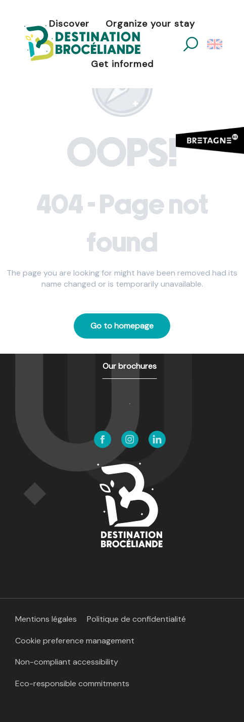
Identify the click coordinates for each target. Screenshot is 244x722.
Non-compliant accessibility (66, 662)
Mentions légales (46, 619)
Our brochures (130, 366)
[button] (190, 44)
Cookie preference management (74, 640)
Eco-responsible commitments (72, 683)
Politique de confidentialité (136, 619)
